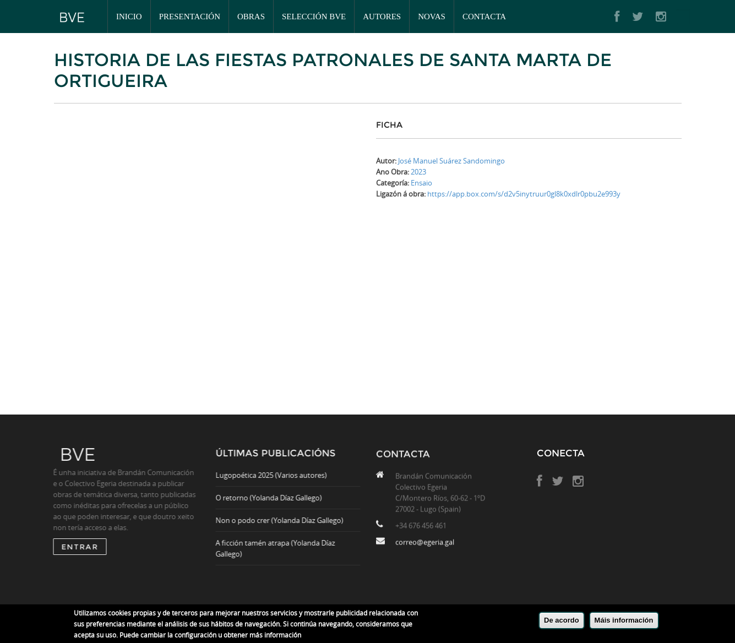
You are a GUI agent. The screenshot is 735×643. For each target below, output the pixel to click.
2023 (418, 172)
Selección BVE (314, 16)
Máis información (624, 620)
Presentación (189, 16)
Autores (382, 16)
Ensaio (421, 183)
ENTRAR (77, 546)
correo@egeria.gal (424, 545)
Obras (251, 16)
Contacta (484, 16)
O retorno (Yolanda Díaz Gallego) (272, 498)
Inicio (129, 16)
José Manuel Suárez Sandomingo (451, 161)
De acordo (561, 620)
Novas (431, 16)
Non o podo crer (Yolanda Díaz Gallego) (282, 520)
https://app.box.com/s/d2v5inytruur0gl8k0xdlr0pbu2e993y (523, 194)
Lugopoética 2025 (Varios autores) (274, 475)
